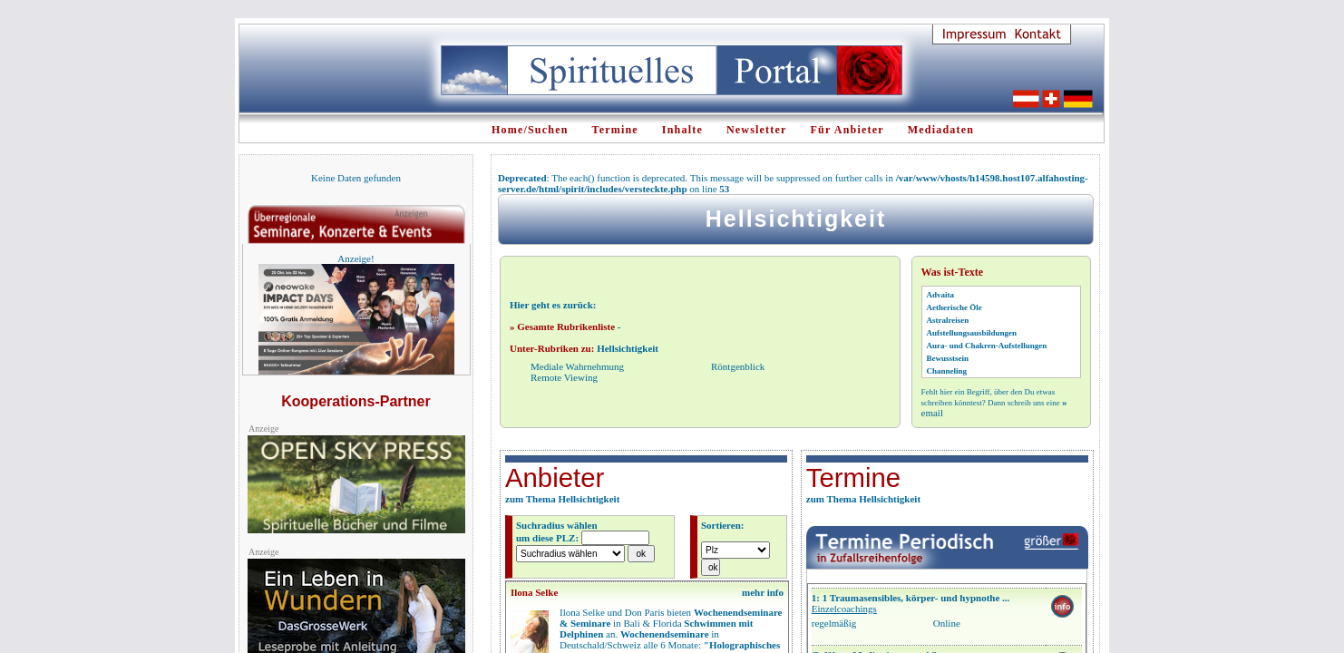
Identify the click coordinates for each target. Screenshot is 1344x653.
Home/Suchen (530, 129)
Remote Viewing (564, 377)
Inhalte (682, 129)
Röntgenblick (738, 366)
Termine (615, 129)
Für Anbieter (847, 129)
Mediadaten (941, 129)
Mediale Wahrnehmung (577, 366)
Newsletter (756, 129)
